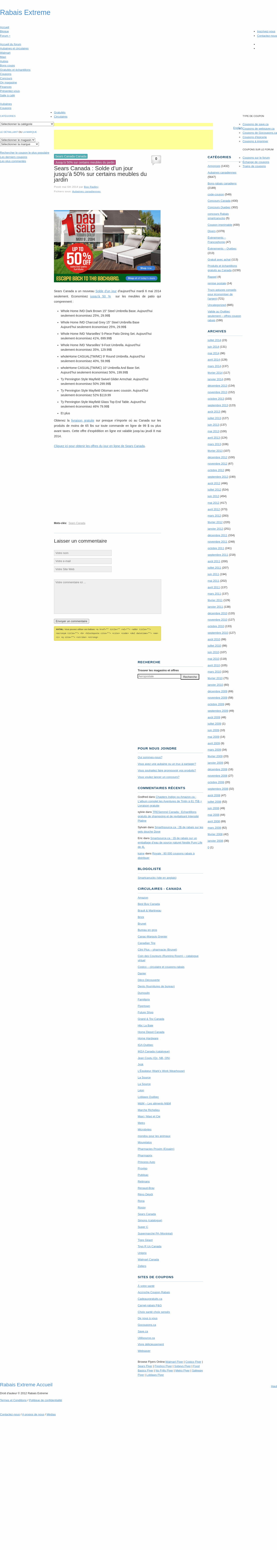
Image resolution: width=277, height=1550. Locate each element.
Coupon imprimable (220, 224)
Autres (4, 61)
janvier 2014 (215, 379)
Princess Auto (146, 1161)
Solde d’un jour (106, 291)
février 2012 (215, 522)
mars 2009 (214, 749)
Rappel (212, 276)
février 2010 (215, 678)
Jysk (140, 1063)
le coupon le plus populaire (24, 152)
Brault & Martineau (149, 909)
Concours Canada (219, 200)
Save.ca (143, 1330)
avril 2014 (214, 359)
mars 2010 (214, 671)
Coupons (5, 74)
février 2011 (215, 600)
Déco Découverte (148, 979)
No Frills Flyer (164, 1369)
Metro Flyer (182, 1369)
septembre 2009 (218, 710)
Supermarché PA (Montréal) (155, 1232)
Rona (141, 1200)
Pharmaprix (145, 1154)
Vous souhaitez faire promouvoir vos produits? (167, 769)
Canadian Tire (146, 942)
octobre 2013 (216, 398)
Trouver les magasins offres (158, 669)
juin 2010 (213, 652)
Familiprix (144, 998)
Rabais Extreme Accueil (26, 1384)
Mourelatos (145, 1141)
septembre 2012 (218, 476)
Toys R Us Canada (149, 1245)
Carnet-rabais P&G (150, 1304)
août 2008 (214, 795)
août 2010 (214, 639)
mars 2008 (214, 827)
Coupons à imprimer (255, 141)
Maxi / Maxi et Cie (149, 1115)
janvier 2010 (215, 684)
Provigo (142, 1167)
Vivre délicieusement (151, 1343)
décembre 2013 (217, 385)
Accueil (4, 27)
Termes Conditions (13, 1399)
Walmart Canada (148, 1258)
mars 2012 (214, 515)
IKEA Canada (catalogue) (154, 1050)
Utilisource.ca (146, 1337)
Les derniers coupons (13, 157)
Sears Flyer (145, 1365)
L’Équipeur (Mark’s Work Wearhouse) (161, 1070)
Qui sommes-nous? (150, 756)
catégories (8, 116)
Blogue (4, 31)
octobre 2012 (216, 470)
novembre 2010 (217, 619)
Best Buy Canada (149, 903)
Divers (212, 231)
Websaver (144, 1350)
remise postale (217, 283)
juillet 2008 (214, 801)
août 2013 (214, 411)
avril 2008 (214, 821)
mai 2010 (213, 658)
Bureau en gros (147, 929)
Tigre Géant (145, 1239)
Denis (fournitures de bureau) (156, 985)
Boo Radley (91, 186)
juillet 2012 (214, 489)
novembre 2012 (217, 463)
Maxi (3, 57)
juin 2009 (213, 730)
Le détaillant (9, 132)
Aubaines (6, 104)
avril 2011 (214, 587)
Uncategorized (217, 305)
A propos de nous (33, 1413)
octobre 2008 (216, 782)
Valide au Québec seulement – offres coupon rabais (224, 316)
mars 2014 (214, 366)
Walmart (5, 52)
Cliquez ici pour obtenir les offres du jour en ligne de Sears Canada (99, 446)
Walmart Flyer (174, 1361)
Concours (6, 78)
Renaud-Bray (146, 1187)
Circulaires (60, 116)
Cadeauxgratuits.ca (150, 1298)
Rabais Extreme (25, 12)
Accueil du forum (10, 44)
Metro (141, 1122)
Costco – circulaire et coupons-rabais (161, 966)
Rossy (141, 1206)
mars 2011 (214, 593)
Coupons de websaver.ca (258, 128)
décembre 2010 (217, 613)
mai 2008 (213, 814)
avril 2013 (214, 437)
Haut (274, 1385)
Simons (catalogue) (150, 1219)
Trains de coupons (254, 166)
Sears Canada (77, 523)
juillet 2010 (214, 645)
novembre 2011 (217, 541)
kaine (141, 852)
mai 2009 (213, 736)
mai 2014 (213, 353)
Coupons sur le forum (256, 157)
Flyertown (144, 1005)
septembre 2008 (218, 788)
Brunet (142, 923)
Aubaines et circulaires (14, 48)
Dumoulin (144, 992)
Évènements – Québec (222, 248)
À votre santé (146, 1285)
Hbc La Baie (145, 1024)
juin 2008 (213, 808)
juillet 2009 (214, 723)
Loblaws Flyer (155, 1374)
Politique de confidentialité (45, 1399)
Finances (6, 87)
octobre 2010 (216, 626)
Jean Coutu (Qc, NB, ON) (154, 1057)
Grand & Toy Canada (151, 1018)
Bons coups (7, 65)
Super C (143, 1226)
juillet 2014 (214, 340)
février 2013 (215, 450)
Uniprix (142, 1252)
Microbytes (144, 1128)
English (238, 128)
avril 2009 (214, 743)
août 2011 (214, 561)
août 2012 (214, 483)
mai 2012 (213, 502)
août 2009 (214, 717)
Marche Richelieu (148, 1109)
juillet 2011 (214, 567)
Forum (5, 35)
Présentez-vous (10, 91)
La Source (144, 1076)
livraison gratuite (82, 420)
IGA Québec (145, 1044)
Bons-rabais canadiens (222, 183)
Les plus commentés (13, 161)
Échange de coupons (255, 162)
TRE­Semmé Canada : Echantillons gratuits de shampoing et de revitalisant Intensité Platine (168, 816)
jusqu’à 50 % (100, 296)
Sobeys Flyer (182, 1365)
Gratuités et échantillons (15, 69)
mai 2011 (213, 580)
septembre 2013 (218, 405)
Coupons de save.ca (255, 124)
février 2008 (215, 834)
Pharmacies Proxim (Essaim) (156, 1148)
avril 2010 (214, 665)
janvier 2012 (215, 528)
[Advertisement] (133, 124)
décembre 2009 (217, 691)
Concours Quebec (219, 207)
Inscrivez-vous (266, 31)
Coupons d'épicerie (254, 137)
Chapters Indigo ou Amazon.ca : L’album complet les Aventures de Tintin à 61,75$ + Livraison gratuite (170, 801)
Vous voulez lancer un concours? (158, 776)
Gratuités (60, 112)
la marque (30, 132)
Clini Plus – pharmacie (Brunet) (157, 949)
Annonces (214, 166)
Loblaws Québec (148, 1096)
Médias (51, 1413)
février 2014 (215, 372)
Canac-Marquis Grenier (152, 935)
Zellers (142, 1265)
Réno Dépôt (145, 1193)
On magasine (8, 82)
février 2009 (215, 756)
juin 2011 (213, 574)
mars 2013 (214, 444)
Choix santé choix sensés (154, 1311)
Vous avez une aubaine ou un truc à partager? (167, 763)
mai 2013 (213, 431)
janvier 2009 (215, 762)
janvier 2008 (215, 840)
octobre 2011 (216, 548)
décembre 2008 (217, 769)
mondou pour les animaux (154, 1135)
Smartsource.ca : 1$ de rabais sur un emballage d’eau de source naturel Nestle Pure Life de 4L (170, 842)
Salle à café (7, 95)
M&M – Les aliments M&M (154, 1102)
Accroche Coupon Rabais (154, 1291)
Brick (141, 916)
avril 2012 (214, 509)
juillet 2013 (214, 418)
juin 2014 (213, 346)
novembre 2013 (217, 392)
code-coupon (216, 194)
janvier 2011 (215, 606)
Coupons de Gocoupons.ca (259, 132)
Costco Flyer (193, 1361)
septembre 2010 (218, 632)
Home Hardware (148, 1037)
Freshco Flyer (163, 1365)
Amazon (143, 897)
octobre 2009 (216, 704)
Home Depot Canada (151, 1031)
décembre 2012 (217, 457)
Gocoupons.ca (147, 1324)
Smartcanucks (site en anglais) (157, 877)
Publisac (143, 1174)
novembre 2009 (217, 697)
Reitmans (144, 1180)
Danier (142, 972)
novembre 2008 (217, 775)
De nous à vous (147, 1317)
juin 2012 (213, 496)
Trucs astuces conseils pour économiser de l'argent (222, 294)
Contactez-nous (267, 35)
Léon (141, 1089)
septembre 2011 (218, 554)
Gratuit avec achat (219, 259)
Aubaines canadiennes (86, 191)
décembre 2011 (217, 535)
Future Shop (145, 1011)
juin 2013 (213, 424)
